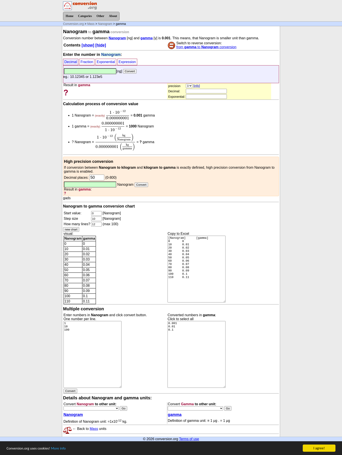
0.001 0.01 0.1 (197, 354)
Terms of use (189, 439)
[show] (88, 45)
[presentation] (118, 115)
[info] (196, 86)
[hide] (100, 45)
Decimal (70, 62)
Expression (127, 62)
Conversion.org (73, 24)
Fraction (86, 62)
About (113, 16)
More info (58, 448)
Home (70, 16)
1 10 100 (92, 354)
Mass (90, 24)
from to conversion (206, 47)
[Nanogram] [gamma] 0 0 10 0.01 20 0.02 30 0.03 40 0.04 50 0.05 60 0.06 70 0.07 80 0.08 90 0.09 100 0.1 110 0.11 (197, 269)
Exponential (106, 62)
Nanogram (105, 24)
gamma (146, 38)
